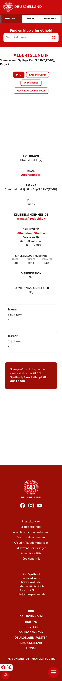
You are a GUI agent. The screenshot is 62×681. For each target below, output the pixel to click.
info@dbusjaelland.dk (31, 594)
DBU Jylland (31, 627)
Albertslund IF (31, 175)
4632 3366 (17, 381)
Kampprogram (37, 75)
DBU (31, 611)
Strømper (46, 259)
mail (29, 377)
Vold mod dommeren (31, 537)
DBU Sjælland (31, 643)
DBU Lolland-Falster (31, 638)
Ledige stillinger (31, 527)
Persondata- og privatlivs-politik (31, 659)
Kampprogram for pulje (31, 91)
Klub (31, 171)
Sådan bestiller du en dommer (31, 532)
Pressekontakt (31, 521)
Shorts (31, 259)
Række (31, 185)
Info (18, 75)
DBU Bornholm (31, 616)
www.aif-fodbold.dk (31, 218)
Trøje (15, 259)
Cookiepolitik (31, 558)
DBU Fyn (31, 622)
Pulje (31, 200)
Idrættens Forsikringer (31, 548)
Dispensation (31, 273)
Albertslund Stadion (31, 233)
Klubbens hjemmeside (31, 214)
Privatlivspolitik (31, 553)
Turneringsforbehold (31, 288)
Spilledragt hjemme (31, 256)
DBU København (31, 632)
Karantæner (31, 83)
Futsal (31, 648)
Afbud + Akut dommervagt (31, 543)
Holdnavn (31, 156)
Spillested (31, 229)
